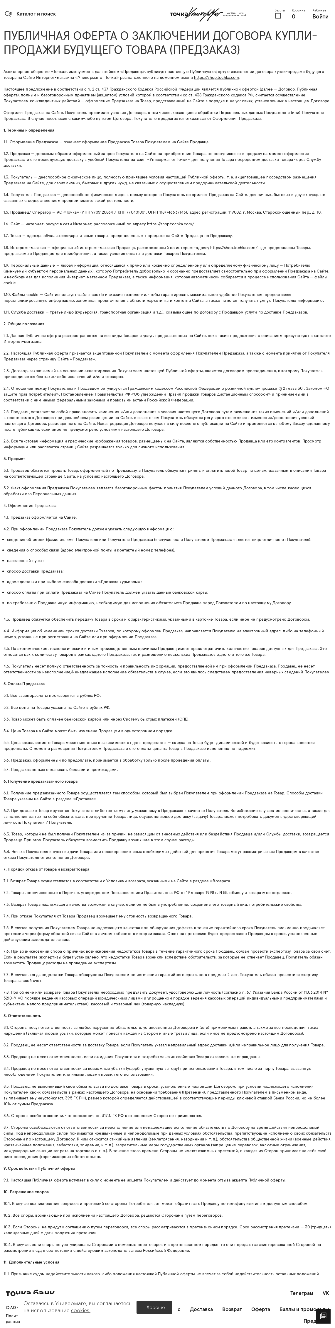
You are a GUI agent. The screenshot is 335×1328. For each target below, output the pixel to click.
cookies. (80, 1310)
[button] (30, 13)
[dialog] (323, 1316)
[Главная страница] (208, 14)
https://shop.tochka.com (216, 77)
